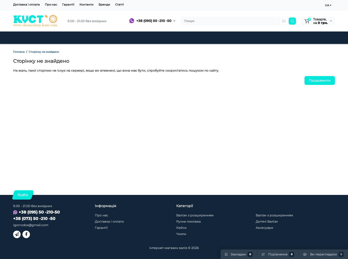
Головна (19, 51)
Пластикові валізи (40, 37)
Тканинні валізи (86, 37)
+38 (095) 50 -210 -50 (150, 21)
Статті (119, 4)
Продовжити (319, 80)
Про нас (51, 4)
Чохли (238, 37)
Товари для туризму (277, 37)
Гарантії (68, 4)
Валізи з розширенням (195, 215)
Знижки (160, 37)
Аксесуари (211, 37)
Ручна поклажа (188, 222)
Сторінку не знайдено (44, 51)
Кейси (184, 37)
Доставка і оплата (26, 4)
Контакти (86, 4)
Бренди (104, 4)
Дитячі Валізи (127, 37)
